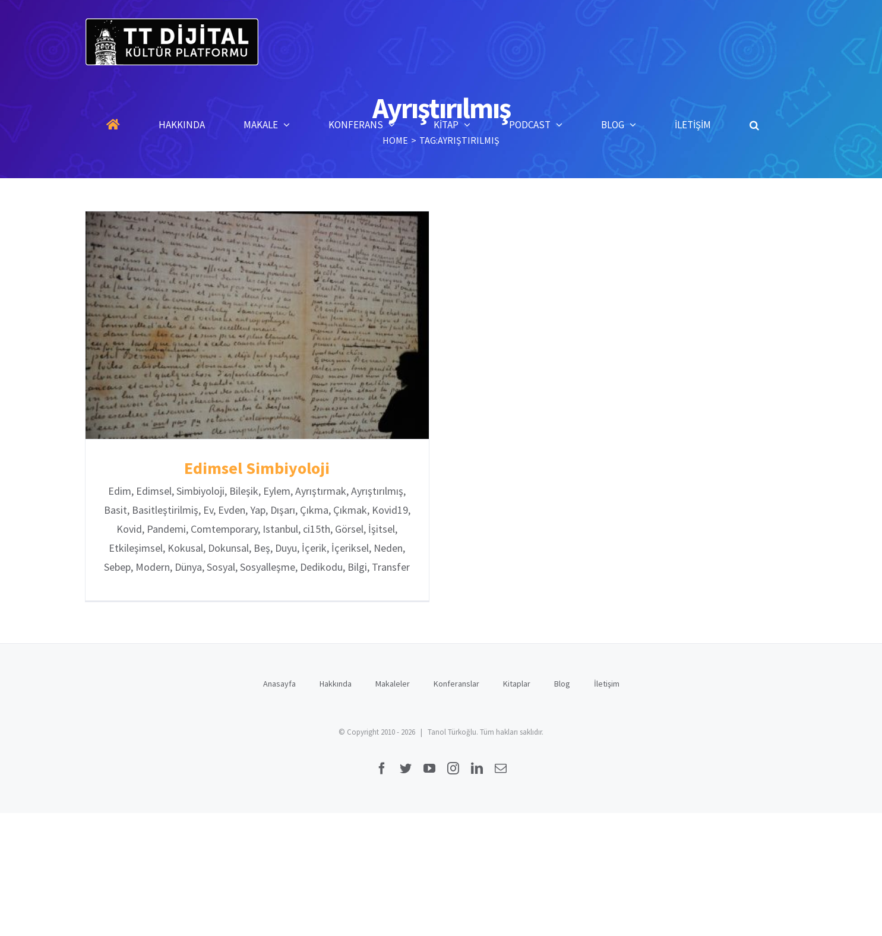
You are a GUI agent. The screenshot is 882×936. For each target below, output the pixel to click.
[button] (754, 125)
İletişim (606, 682)
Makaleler (392, 682)
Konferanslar (456, 682)
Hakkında (336, 682)
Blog (562, 682)
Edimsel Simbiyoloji (257, 468)
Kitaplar (516, 682)
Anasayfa (279, 682)
